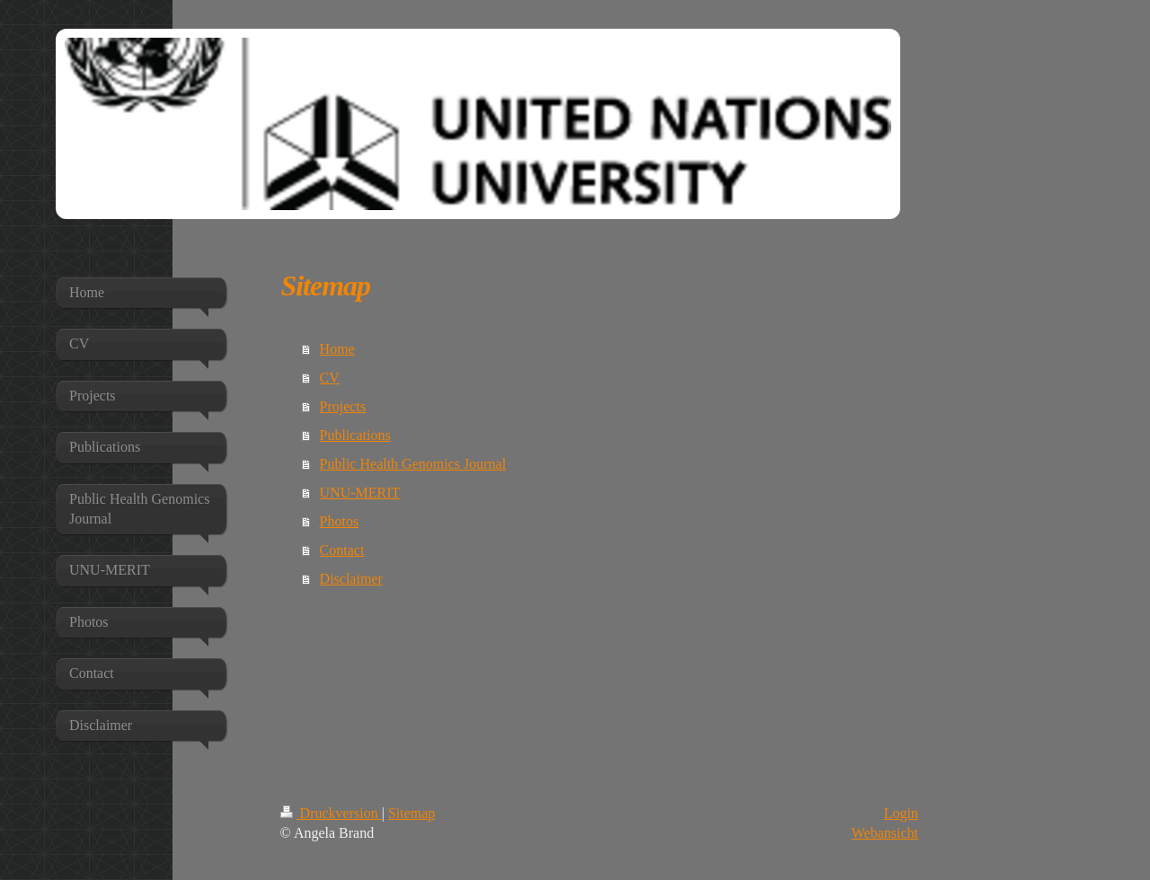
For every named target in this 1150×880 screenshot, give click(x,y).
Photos (339, 521)
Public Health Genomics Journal (413, 463)
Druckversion (331, 813)
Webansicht (885, 832)
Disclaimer (351, 578)
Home (337, 348)
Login (901, 813)
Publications (355, 435)
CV (330, 377)
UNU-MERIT (360, 492)
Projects (343, 406)
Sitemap (411, 813)
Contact (342, 550)
